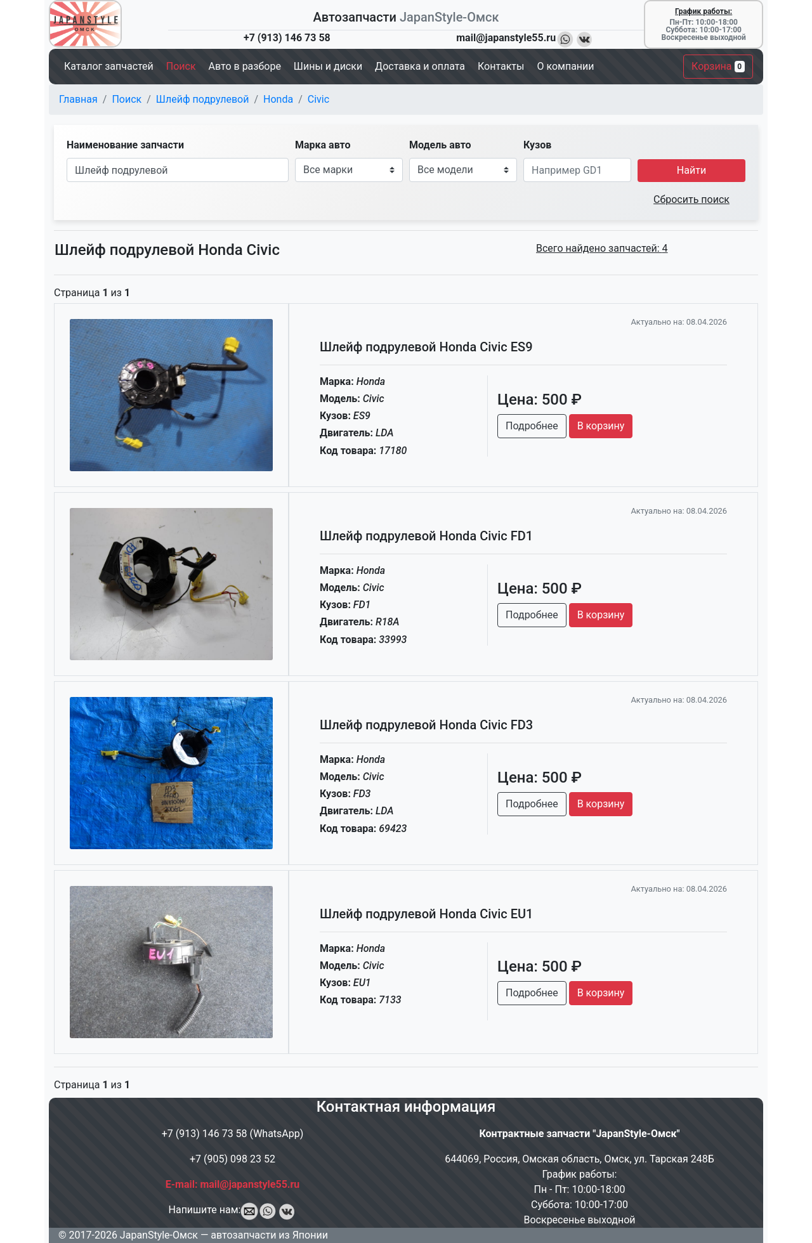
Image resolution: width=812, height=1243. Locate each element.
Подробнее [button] (532, 426)
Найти (691, 170)
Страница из (92, 293)
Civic (318, 99)
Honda (278, 99)
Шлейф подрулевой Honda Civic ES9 (426, 347)
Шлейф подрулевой (202, 99)
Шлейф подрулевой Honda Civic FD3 (426, 724)
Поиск (126, 99)
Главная (78, 99)
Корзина (718, 66)
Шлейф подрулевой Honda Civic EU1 (426, 913)
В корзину (601, 426)
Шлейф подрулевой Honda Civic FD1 (426, 535)
